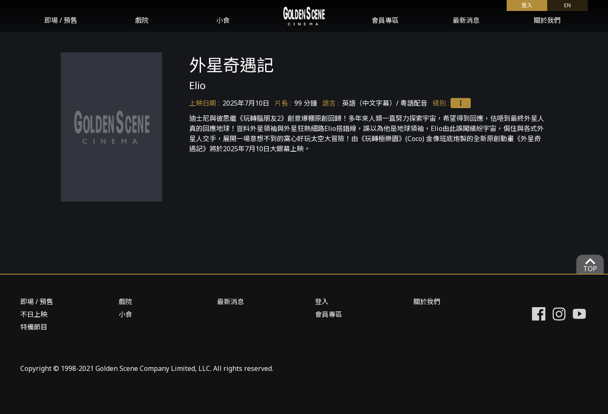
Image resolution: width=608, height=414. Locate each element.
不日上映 (33, 314)
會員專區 (385, 20)
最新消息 (466, 20)
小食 (223, 20)
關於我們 (547, 20)
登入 (526, 5)
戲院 (142, 20)
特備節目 (33, 327)
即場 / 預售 (60, 20)
